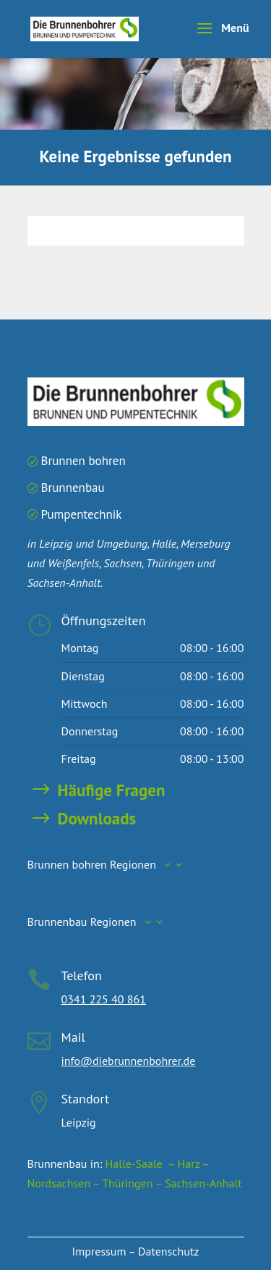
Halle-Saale (134, 1163)
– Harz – (187, 1163)
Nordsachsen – (65, 1183)
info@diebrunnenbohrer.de (128, 1060)
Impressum (99, 1251)
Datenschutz (168, 1251)
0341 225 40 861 (103, 999)
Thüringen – (133, 1183)
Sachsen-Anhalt (203, 1183)
